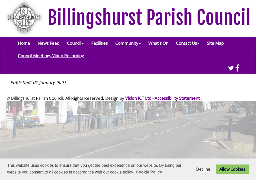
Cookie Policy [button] (149, 172)
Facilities (99, 43)
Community (128, 43)
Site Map (215, 43)
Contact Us (187, 43)
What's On (158, 43)
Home (24, 43)
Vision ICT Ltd (138, 98)
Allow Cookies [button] (232, 169)
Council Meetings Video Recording (51, 55)
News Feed (48, 43)
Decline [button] (203, 169)
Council (75, 43)
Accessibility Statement (177, 98)
